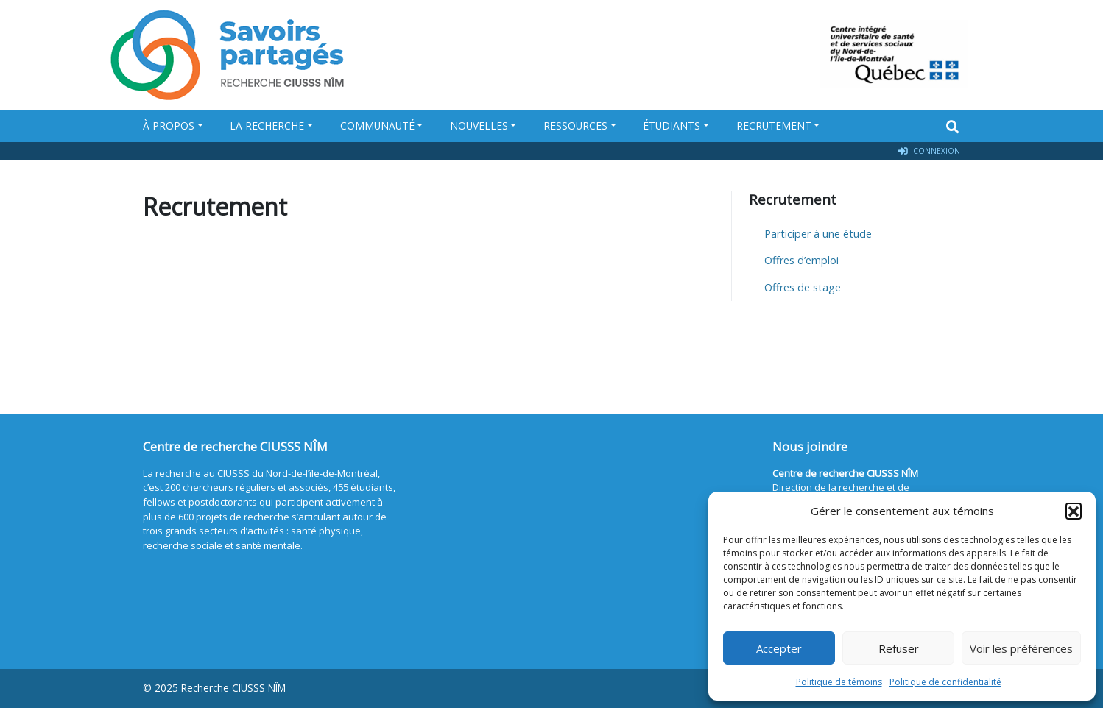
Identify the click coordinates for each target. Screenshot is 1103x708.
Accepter (779, 648)
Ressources (575, 125)
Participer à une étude (818, 234)
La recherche (267, 125)
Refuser (898, 648)
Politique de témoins (839, 682)
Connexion (929, 151)
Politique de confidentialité (945, 682)
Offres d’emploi (801, 260)
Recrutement (773, 125)
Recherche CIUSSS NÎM (233, 688)
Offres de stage (802, 287)
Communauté (377, 125)
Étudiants (671, 125)
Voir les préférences (1021, 648)
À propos (168, 125)
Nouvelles (479, 125)
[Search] (953, 126)
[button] (1073, 510)
